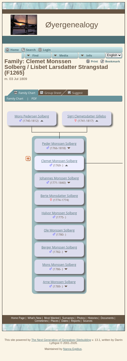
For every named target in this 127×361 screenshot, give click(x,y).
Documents (107, 318)
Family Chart (24, 93)
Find (35, 55)
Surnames (68, 318)
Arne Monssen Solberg (59, 282)
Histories (93, 318)
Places (55, 320)
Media (63, 55)
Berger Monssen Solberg (59, 247)
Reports (75, 320)
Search (31, 50)
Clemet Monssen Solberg (59, 161)
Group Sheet (50, 93)
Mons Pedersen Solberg (32, 116)
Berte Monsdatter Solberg (59, 196)
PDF (34, 98)
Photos (81, 318)
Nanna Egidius (72, 348)
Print (94, 61)
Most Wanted (52, 318)
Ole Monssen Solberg (59, 230)
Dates (64, 320)
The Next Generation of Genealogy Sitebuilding (61, 339)
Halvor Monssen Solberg (59, 213)
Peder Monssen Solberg (59, 143)
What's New (34, 318)
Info (89, 55)
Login (47, 50)
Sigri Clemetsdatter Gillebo (86, 116)
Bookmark (112, 61)
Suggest (75, 93)
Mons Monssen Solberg (59, 264)
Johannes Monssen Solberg (59, 178)
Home (14, 50)
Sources (88, 320)
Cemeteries (41, 320)
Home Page (18, 318)
